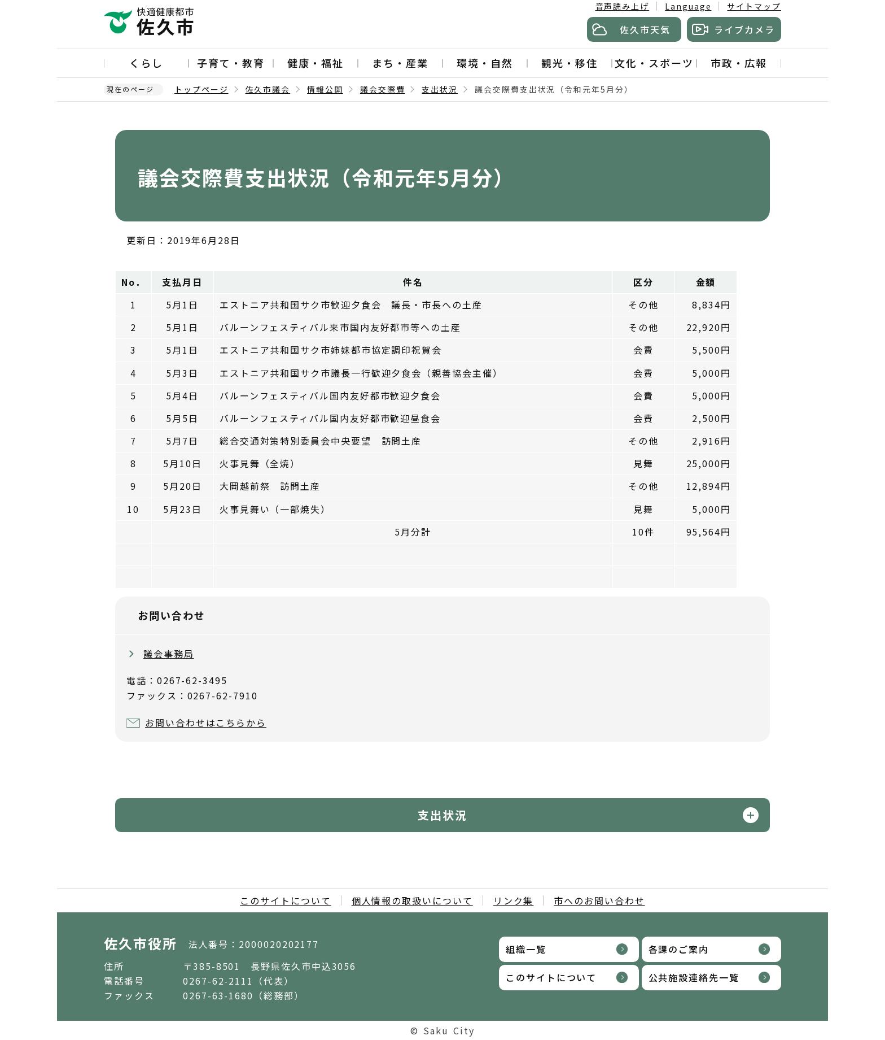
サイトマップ (754, 6)
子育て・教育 (231, 62)
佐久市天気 (645, 29)
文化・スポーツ (654, 62)
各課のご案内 (679, 949)
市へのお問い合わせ (599, 900)
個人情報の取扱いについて (412, 900)
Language (688, 6)
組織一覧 (526, 949)
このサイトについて (285, 900)
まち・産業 (400, 62)
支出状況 (440, 89)
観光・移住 (569, 62)
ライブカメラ (744, 29)
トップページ (201, 89)
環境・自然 (485, 62)
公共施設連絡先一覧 (694, 977)
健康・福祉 (315, 62)
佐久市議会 (268, 89)
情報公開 (325, 89)
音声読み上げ (622, 6)
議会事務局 (168, 653)
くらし (146, 62)
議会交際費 (382, 89)
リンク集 (513, 900)
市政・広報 (739, 62)
